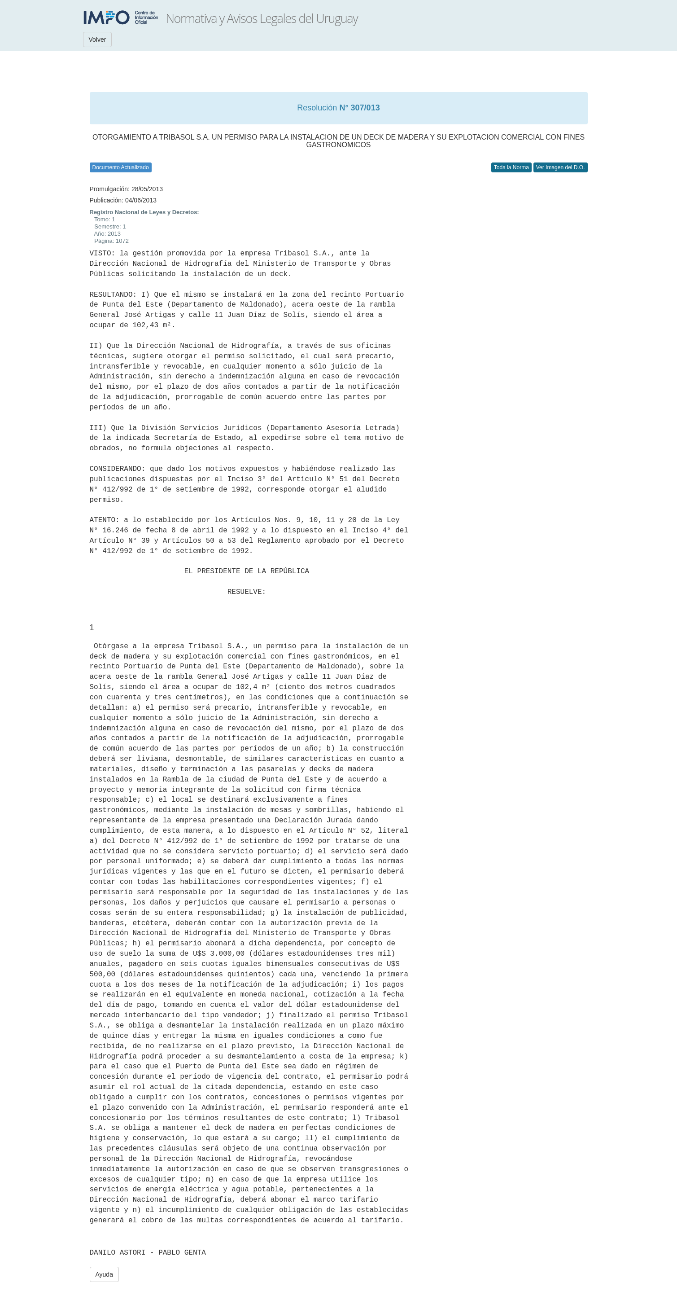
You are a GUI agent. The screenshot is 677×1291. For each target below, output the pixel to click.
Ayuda (104, 1274)
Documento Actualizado (120, 167)
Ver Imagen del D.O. (560, 167)
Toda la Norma (511, 167)
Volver (97, 39)
